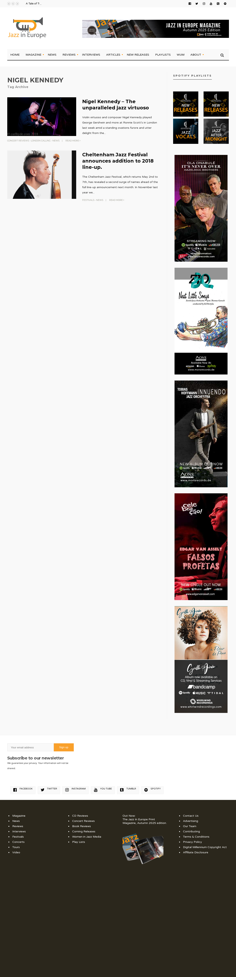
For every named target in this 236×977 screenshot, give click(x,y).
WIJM (180, 54)
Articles (113, 54)
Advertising (190, 821)
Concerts (18, 842)
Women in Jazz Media (86, 836)
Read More (72, 140)
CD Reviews (80, 815)
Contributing (191, 831)
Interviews (91, 54)
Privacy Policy (192, 842)
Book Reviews (81, 826)
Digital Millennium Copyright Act (205, 847)
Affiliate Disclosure (195, 852)
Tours (16, 847)
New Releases (138, 54)
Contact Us (191, 815)
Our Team (189, 826)
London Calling (41, 140)
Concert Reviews (18, 140)
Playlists (163, 54)
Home (15, 54)
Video (16, 852)
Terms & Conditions (196, 836)
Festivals (88, 200)
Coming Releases (83, 831)
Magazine (33, 54)
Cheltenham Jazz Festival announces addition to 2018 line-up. (118, 161)
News (52, 54)
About (195, 54)
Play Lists (78, 842)
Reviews (69, 54)
